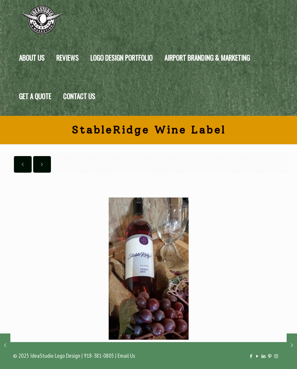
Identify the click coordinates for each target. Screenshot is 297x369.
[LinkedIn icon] (263, 356)
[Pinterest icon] (270, 356)
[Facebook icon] (251, 356)
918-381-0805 (99, 356)
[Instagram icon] (276, 356)
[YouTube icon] (257, 356)
